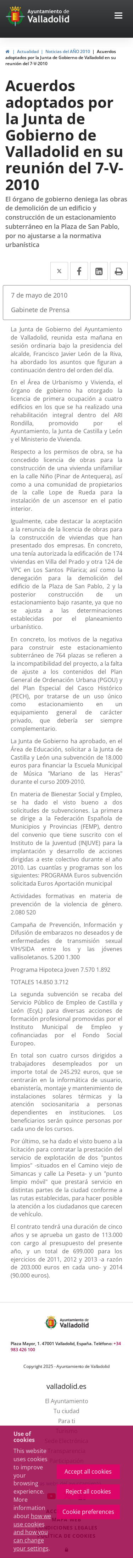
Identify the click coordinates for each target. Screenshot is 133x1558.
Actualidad (28, 51)
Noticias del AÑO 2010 (67, 51)
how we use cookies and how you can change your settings (32, 1532)
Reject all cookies (88, 1491)
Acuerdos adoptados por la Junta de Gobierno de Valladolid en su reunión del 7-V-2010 (60, 57)
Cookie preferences (88, 1512)
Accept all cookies (88, 1471)
